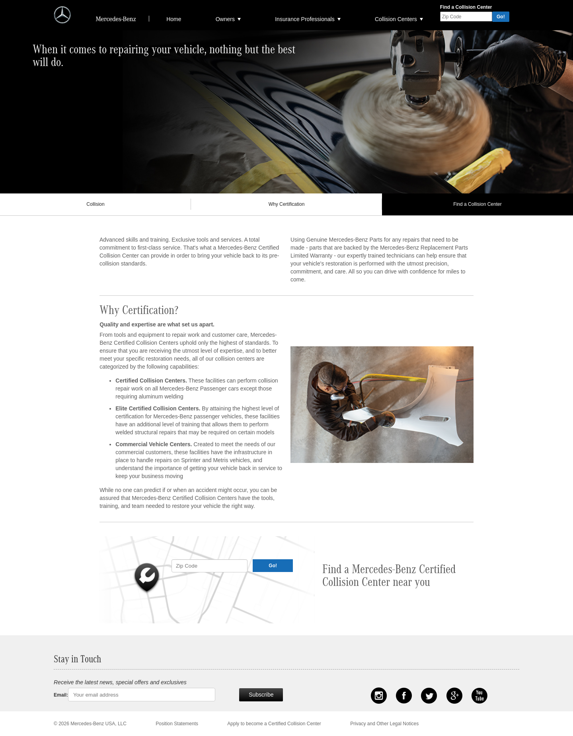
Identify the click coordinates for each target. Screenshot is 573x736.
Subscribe (261, 694)
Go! (501, 17)
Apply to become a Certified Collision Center (274, 723)
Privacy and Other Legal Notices (384, 723)
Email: (61, 695)
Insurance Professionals (304, 19)
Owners (225, 19)
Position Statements (177, 723)
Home (173, 19)
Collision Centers (396, 19)
